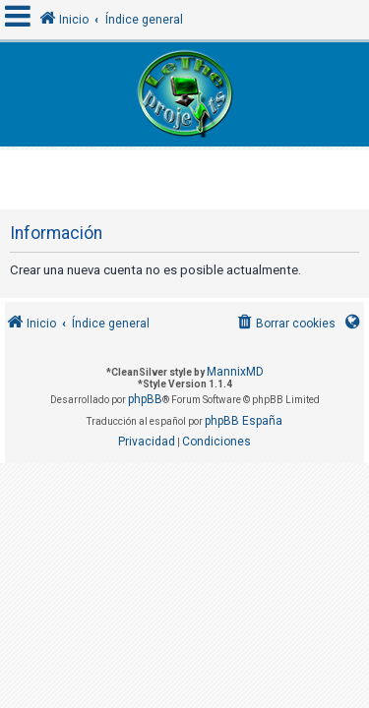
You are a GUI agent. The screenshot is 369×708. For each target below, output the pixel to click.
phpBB (145, 399)
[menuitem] (285, 324)
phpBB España (243, 421)
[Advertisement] (187, 175)
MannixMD (235, 372)
